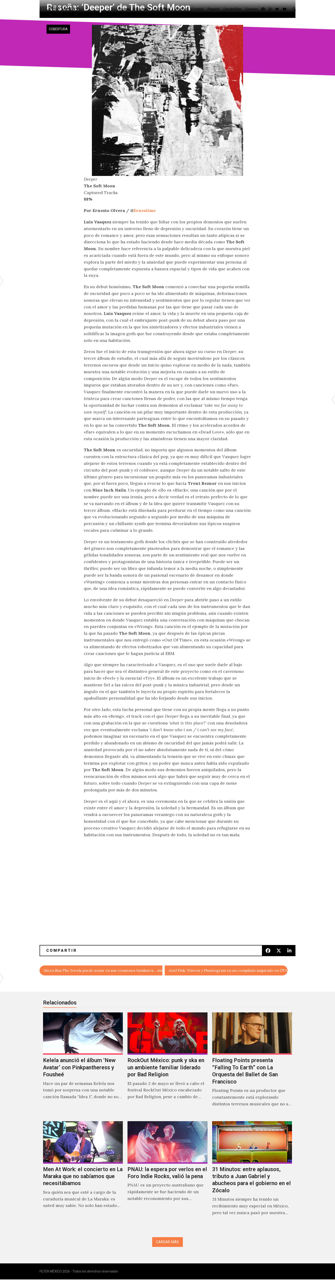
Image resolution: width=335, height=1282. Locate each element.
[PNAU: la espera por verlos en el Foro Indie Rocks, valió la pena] (167, 1175)
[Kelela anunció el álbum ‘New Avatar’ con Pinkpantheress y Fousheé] (83, 1066)
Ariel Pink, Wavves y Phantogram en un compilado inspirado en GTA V (228, 971)
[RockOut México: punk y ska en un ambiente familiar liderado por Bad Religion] (167, 1066)
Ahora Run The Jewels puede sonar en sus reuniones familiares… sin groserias (103, 971)
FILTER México (60, 8)
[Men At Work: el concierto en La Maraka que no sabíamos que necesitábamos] (83, 1175)
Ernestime (145, 210)
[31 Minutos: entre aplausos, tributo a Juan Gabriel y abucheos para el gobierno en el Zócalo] (252, 1175)
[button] (295, 9)
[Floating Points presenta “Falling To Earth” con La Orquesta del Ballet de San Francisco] (252, 1066)
